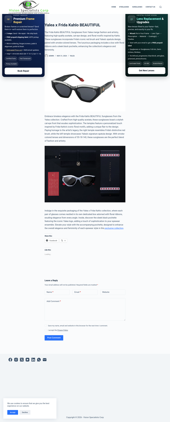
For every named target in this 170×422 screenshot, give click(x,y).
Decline (25, 412)
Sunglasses (137, 7)
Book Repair (23, 71)
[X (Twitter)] (22, 360)
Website (105, 292)
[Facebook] (10, 360)
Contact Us (150, 7)
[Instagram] (16, 360)
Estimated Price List (14, 50)
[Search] (161, 7)
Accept (12, 412)
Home (113, 7)
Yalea (72, 56)
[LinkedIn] (33, 360)
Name (50, 292)
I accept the (58, 330)
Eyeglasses (124, 7)
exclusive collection (113, 228)
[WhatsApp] (39, 360)
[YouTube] (27, 360)
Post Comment (54, 338)
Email (77, 292)
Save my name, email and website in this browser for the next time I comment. (78, 326)
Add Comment (54, 301)
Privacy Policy (62, 330)
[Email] (44, 360)
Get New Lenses (146, 70)
